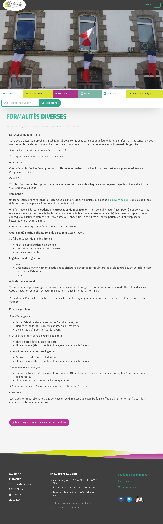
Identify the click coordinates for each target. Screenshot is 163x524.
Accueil (8, 93)
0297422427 (18, 494)
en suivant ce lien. (118, 199)
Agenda (86, 93)
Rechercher (50, 102)
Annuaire (110, 93)
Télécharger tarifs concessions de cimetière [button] (39, 422)
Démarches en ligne (140, 93)
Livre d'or (61, 93)
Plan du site (125, 481)
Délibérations (34, 93)
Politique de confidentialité (134, 474)
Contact (15, 499)
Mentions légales (128, 487)
